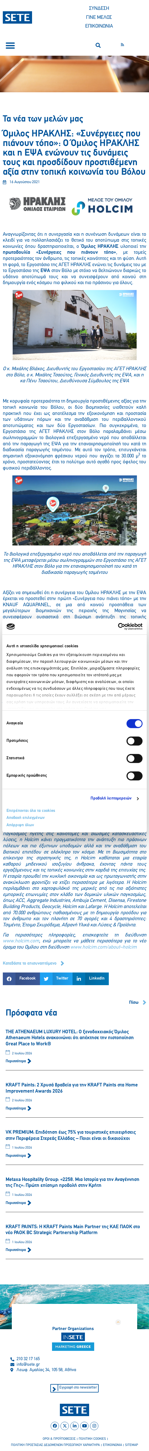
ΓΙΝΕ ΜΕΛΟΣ (99, 17)
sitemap (131, 1445)
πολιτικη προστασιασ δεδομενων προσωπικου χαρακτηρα (55, 1445)
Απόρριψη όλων (20, 825)
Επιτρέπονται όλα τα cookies (30, 811)
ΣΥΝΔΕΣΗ (99, 8)
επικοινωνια (112, 1445)
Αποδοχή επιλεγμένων (25, 818)
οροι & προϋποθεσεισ (59, 1439)
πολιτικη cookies (92, 1439)
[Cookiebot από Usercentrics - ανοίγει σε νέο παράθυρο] (118, 626)
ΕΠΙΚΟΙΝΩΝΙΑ (99, 26)
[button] (10, 45)
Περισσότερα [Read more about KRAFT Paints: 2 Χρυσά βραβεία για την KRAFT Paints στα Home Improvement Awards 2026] (16, 1108)
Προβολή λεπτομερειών (111, 798)
